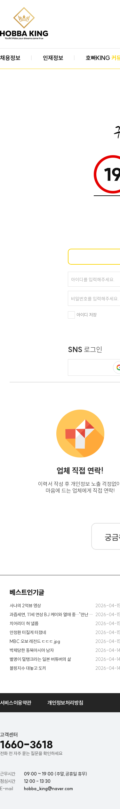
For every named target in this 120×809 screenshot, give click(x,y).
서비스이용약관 (15, 702)
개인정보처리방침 (65, 702)
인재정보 (53, 58)
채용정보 (10, 58)
